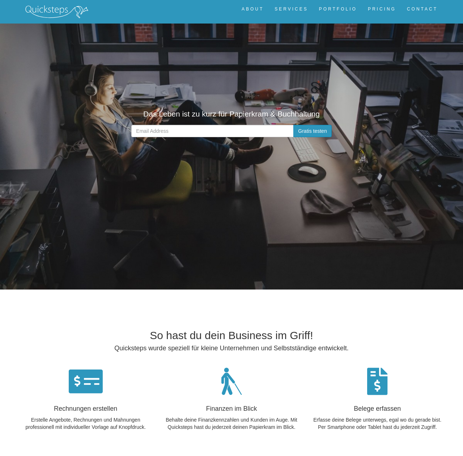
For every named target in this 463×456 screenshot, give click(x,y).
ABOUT (253, 9)
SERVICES (291, 9)
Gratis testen (312, 131)
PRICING (382, 9)
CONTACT (422, 9)
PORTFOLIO (338, 9)
